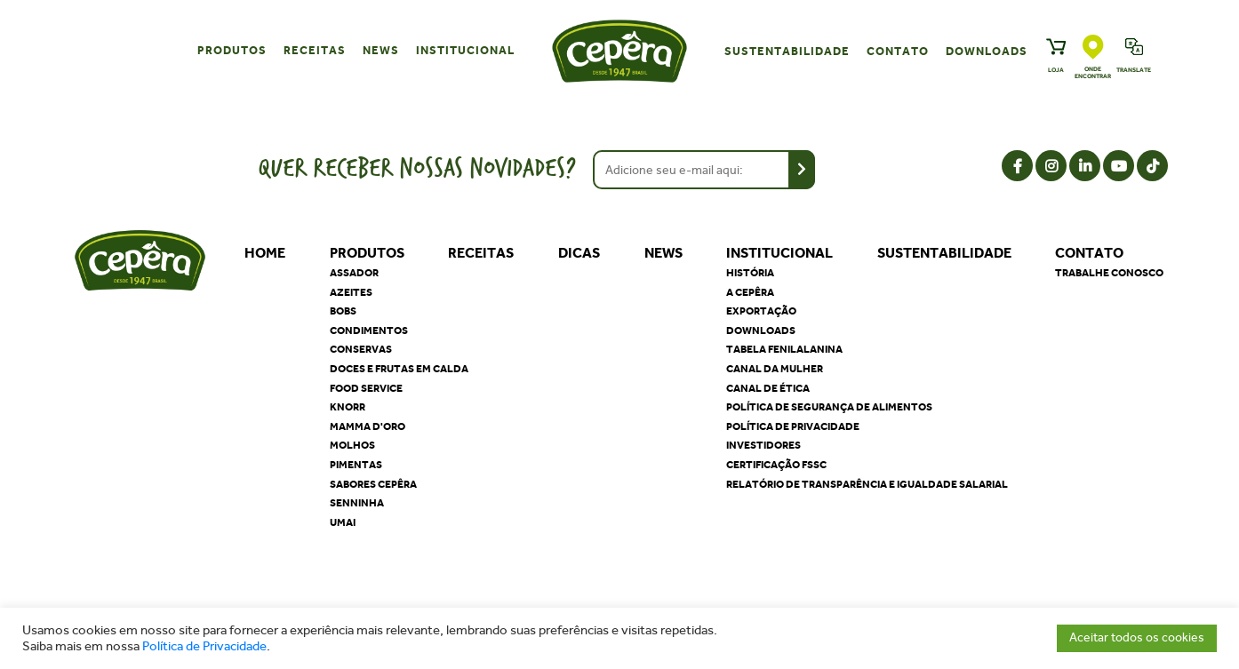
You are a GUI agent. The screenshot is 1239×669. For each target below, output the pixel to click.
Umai (343, 522)
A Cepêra (750, 292)
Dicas (579, 252)
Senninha (357, 503)
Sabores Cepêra (373, 484)
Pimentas (356, 464)
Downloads (986, 51)
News (381, 50)
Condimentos (369, 330)
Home (264, 252)
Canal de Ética (768, 388)
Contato (898, 51)
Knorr (347, 407)
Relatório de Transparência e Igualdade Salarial (867, 484)
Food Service (366, 388)
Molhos (352, 445)
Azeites (351, 292)
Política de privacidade (792, 426)
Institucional (465, 50)
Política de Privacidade (204, 646)
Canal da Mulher (774, 368)
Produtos (232, 50)
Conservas (361, 349)
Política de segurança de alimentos (829, 407)
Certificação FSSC (776, 464)
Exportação (761, 311)
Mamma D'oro (367, 426)
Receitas (315, 50)
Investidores (763, 445)
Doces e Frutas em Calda (399, 368)
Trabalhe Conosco (1109, 273)
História (750, 273)
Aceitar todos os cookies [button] (1136, 637)
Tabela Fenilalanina (784, 349)
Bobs (343, 311)
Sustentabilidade (787, 51)
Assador (354, 273)
